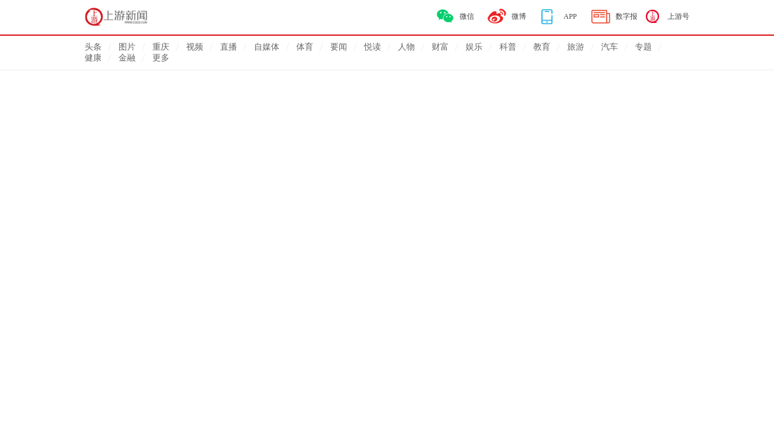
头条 (93, 46)
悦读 (372, 46)
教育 (541, 46)
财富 (440, 46)
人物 (406, 46)
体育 (304, 46)
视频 (194, 46)
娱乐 (474, 46)
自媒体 (266, 46)
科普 (507, 46)
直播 (228, 46)
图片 (127, 46)
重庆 (160, 46)
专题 (643, 46)
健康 (93, 57)
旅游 (575, 46)
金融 (127, 57)
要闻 (338, 46)
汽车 (609, 46)
